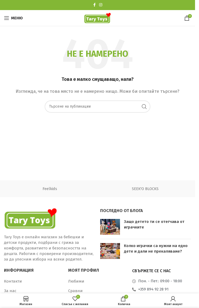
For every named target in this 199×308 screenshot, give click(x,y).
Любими (76, 281)
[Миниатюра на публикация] (110, 227)
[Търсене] (97, 106)
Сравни (75, 290)
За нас (10, 290)
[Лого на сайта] (97, 17)
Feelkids (50, 188)
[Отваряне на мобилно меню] (13, 18)
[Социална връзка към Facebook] (94, 5)
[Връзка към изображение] (30, 218)
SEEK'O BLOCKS (145, 188)
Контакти (13, 281)
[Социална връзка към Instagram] (101, 5)
